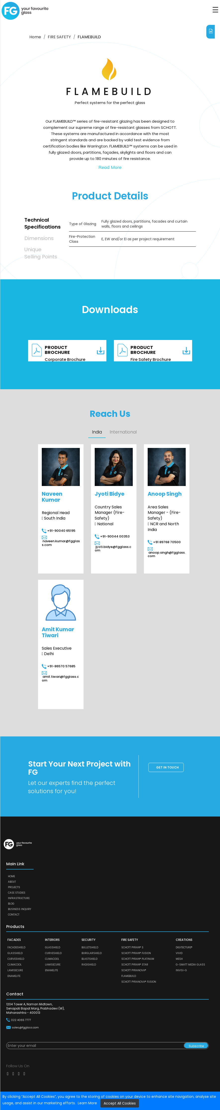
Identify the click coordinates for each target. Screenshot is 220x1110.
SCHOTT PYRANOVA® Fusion (138, 982)
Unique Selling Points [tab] (40, 253)
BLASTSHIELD (89, 959)
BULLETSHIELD (90, 947)
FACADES (14, 940)
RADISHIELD (89, 964)
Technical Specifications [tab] (41, 223)
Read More (110, 167)
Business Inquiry (19, 909)
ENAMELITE (13, 976)
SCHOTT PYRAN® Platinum (137, 959)
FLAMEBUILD (128, 976)
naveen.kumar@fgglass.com (61, 541)
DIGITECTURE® (184, 947)
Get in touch (167, 767)
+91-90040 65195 (58, 530)
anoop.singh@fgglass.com (166, 552)
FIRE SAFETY (59, 37)
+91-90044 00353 (112, 536)
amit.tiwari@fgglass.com (60, 676)
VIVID (179, 953)
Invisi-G (181, 970)
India (97, 432)
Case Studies (16, 893)
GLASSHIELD (15, 953)
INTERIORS (52, 940)
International (123, 432)
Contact (13, 915)
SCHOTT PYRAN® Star (134, 964)
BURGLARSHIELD (92, 953)
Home (35, 37)
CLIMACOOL (14, 964)
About (12, 882)
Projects (14, 887)
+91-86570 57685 (58, 666)
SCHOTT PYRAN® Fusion (136, 953)
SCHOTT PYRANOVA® (133, 970)
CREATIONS (184, 940)
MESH (179, 959)
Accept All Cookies (120, 1103)
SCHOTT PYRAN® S (132, 947)
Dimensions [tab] (39, 238)
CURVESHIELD (15, 959)
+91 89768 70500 (164, 542)
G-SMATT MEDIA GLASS (190, 964)
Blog (11, 904)
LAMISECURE (15, 970)
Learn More (87, 1103)
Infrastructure (19, 898)
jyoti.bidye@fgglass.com (113, 547)
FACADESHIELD (16, 947)
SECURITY (88, 940)
